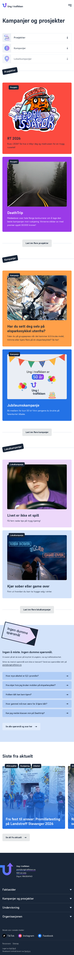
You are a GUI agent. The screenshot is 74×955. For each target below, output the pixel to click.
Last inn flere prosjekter (37, 243)
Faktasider (37, 889)
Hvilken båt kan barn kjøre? (37, 694)
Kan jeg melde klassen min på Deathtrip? (37, 713)
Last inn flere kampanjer (37, 432)
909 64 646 (21, 873)
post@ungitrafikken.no (12, 665)
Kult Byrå (12, 948)
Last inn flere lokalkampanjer (37, 609)
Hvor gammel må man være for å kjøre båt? (37, 703)
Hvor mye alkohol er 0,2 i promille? (37, 675)
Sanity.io (27, 951)
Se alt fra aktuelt (16, 837)
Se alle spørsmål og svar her (21, 726)
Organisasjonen (37, 916)
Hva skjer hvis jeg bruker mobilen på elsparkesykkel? (37, 685)
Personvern (6, 944)
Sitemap (16, 944)
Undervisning (37, 907)
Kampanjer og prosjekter (37, 898)
